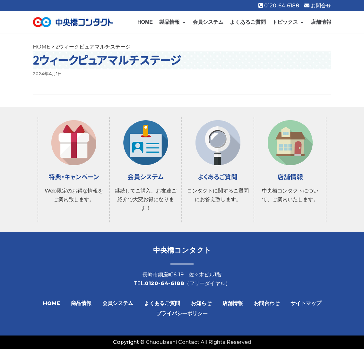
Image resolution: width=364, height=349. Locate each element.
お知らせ (201, 303)
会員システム (208, 22)
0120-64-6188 (278, 6)
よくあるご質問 (248, 22)
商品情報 (81, 303)
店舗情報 (321, 22)
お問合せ (317, 6)
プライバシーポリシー (182, 313)
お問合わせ (267, 303)
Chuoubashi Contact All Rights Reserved (198, 342)
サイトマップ (305, 303)
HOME (145, 22)
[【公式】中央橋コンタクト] (73, 22)
